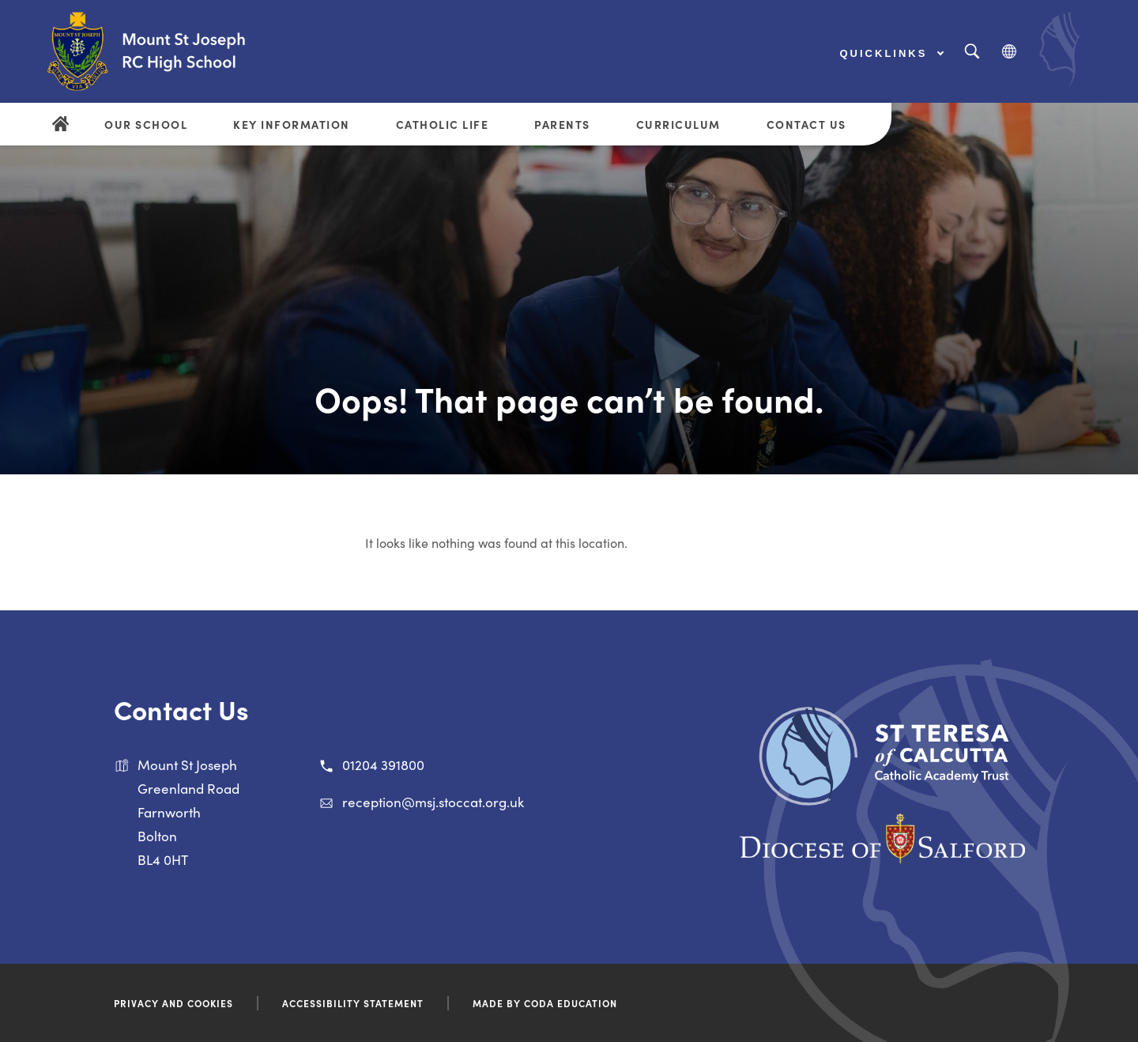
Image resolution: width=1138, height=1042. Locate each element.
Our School (145, 124)
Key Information (291, 124)
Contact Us (806, 124)
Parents (562, 124)
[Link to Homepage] (177, 51)
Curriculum (678, 124)
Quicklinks (892, 53)
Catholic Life (442, 124)
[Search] (972, 52)
